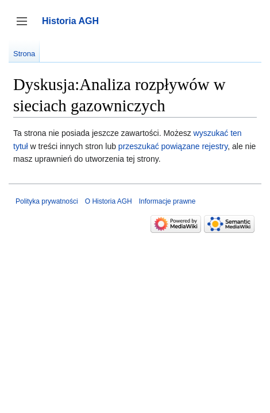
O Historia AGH (108, 201)
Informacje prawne (167, 201)
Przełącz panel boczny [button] (25, 27)
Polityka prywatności (47, 201)
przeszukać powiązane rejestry (172, 146)
